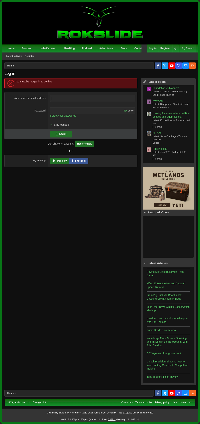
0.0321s (112, 419)
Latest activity (14, 56)
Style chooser (17, 402)
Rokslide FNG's (160, 107)
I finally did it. (159, 149)
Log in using (39, 160)
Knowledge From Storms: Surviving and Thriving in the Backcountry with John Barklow (166, 342)
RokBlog (69, 48)
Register (29, 56)
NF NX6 (156, 133)
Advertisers (106, 48)
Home (11, 48)
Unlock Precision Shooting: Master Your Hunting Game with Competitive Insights (167, 365)
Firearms (156, 127)
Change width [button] (40, 402)
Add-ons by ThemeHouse (140, 413)
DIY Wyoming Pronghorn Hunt (163, 353)
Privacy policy (162, 402)
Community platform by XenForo (76, 413)
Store (124, 48)
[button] (34, 48)
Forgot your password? (63, 116)
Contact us (127, 402)
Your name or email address (30, 98)
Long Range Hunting (163, 95)
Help (174, 402)
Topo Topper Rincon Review (162, 377)
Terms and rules (143, 402)
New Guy (157, 101)
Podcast (87, 48)
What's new (48, 48)
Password (40, 110)
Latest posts (156, 82)
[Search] (188, 48)
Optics (155, 143)
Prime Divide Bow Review (160, 330)
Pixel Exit (122, 413)
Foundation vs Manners (165, 88)
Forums (26, 48)
